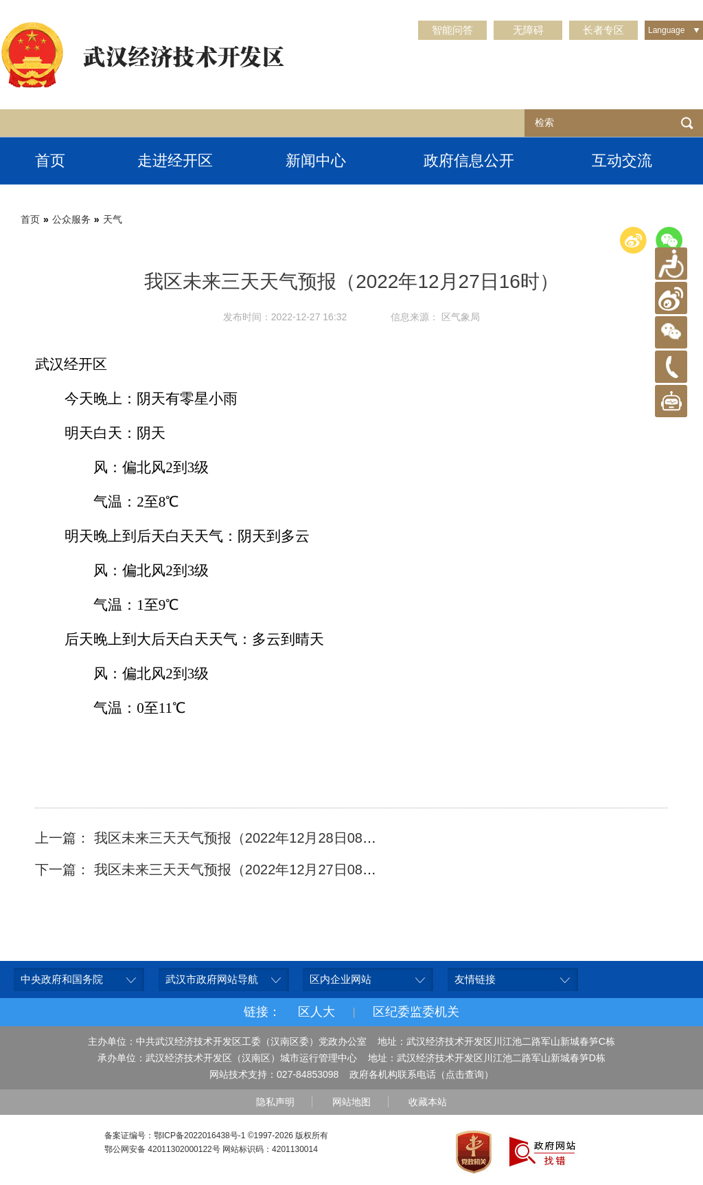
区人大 (316, 1012)
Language (666, 30)
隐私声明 (275, 1101)
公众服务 (71, 219)
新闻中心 (316, 160)
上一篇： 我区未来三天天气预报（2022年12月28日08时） (212, 837)
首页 (50, 160)
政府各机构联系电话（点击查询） (421, 1074)
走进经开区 (175, 160)
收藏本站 (427, 1101)
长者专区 (603, 30)
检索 (687, 123)
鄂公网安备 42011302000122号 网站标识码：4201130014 (211, 1149)
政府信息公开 (469, 160)
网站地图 (351, 1101)
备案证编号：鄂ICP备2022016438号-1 (174, 1135)
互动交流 (622, 160)
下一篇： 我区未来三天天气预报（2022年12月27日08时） (212, 869)
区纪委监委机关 (416, 1012)
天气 (112, 219)
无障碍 (528, 30)
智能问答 (452, 30)
